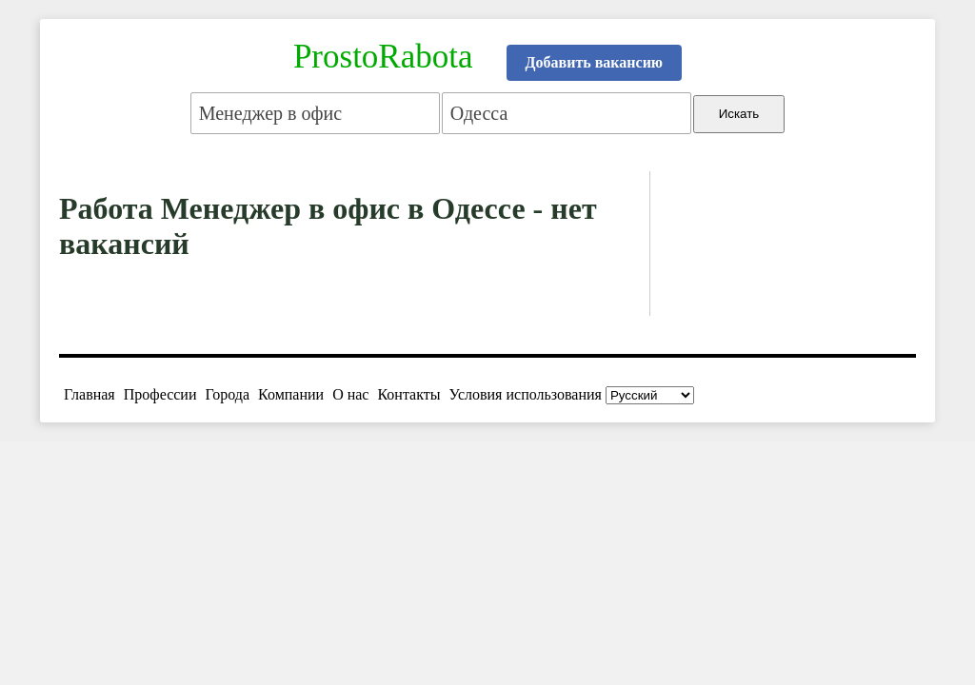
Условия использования (525, 394)
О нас (350, 394)
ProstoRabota (383, 56)
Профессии (160, 394)
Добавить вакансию (595, 62)
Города (227, 394)
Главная (89, 394)
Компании (291, 394)
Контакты (408, 394)
